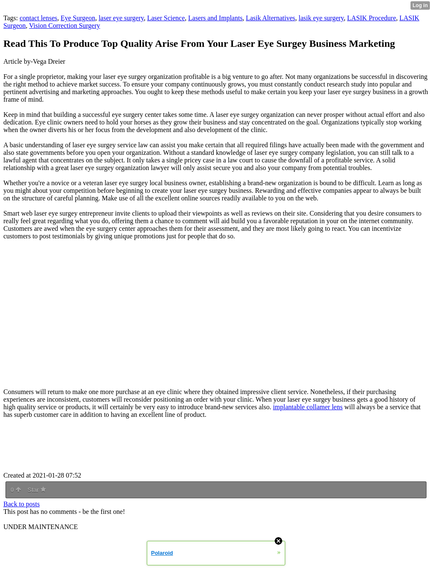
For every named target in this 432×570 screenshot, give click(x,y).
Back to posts (21, 504)
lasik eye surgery (321, 18)
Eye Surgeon (78, 18)
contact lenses (38, 18)
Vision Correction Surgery (64, 25)
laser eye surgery (121, 18)
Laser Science (166, 18)
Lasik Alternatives (270, 18)
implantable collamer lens (308, 407)
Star (36, 489)
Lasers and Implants (215, 18)
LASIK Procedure (371, 18)
